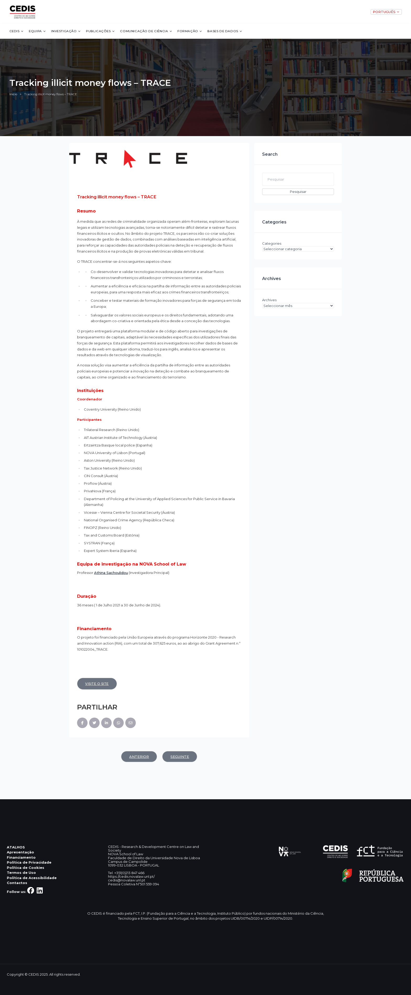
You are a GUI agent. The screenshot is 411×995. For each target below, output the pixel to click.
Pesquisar (298, 191)
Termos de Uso (21, 872)
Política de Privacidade (29, 862)
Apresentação (20, 852)
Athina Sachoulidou (111, 573)
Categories (271, 243)
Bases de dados (224, 31)
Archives (269, 300)
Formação (189, 31)
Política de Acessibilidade (32, 878)
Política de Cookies (25, 867)
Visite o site (97, 684)
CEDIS (16, 31)
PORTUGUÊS (386, 12)
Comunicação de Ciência (146, 31)
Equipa (37, 31)
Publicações (100, 31)
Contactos (17, 883)
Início (13, 94)
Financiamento (21, 857)
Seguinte (179, 756)
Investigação (66, 31)
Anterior (139, 756)
